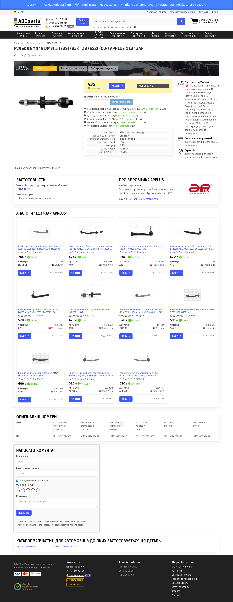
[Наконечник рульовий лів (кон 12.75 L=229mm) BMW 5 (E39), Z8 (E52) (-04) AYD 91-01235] (40, 295)
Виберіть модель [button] (103, 68)
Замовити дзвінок (75, 580)
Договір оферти (180, 583)
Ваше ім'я (22, 456)
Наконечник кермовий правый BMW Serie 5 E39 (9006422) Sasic (38, 374)
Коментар (23, 496)
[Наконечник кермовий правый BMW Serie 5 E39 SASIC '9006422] (40, 358)
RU (22, 12)
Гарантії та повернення (184, 579)
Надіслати (23, 512)
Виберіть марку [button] (72, 68)
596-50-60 (56, 19)
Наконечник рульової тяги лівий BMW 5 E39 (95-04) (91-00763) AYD (140, 247)
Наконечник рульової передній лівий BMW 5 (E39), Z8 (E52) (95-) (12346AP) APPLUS (91, 374)
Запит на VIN (75, 584)
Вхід (215, 12)
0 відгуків (36, 55)
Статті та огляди (180, 587)
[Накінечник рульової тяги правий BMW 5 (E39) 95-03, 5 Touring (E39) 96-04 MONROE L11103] (40, 231)
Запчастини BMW (25, 546)
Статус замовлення (182, 566)
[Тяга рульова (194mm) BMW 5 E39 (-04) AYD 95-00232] (91, 295)
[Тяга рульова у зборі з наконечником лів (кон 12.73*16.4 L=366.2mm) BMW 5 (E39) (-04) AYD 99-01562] (91, 231)
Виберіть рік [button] (45, 68)
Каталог (176, 591)
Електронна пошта (27, 468)
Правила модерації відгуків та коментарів (63, 525)
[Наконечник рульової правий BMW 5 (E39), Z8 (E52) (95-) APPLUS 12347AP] (142, 358)
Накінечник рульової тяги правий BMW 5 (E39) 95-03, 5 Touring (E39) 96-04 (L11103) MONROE (40, 247)
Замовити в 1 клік (121, 102)
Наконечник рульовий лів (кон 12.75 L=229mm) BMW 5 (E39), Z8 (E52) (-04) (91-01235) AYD (39, 310)
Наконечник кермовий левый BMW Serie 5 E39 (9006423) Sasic (192, 310)
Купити (117, 85)
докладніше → (191, 133)
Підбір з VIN (83, 22)
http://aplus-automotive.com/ (143, 199)
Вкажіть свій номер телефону (102, 96)
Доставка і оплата (156, 12)
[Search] (181, 21)
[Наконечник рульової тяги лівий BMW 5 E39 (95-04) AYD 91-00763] (142, 231)
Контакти (203, 12)
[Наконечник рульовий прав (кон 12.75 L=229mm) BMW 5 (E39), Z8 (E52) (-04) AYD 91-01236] (192, 231)
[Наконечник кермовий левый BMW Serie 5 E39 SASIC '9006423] (192, 295)
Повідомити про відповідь (32, 480)
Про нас (176, 595)
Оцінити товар (25, 484)
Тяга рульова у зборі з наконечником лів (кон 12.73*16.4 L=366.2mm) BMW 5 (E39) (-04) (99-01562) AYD (91, 247)
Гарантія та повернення (182, 12)
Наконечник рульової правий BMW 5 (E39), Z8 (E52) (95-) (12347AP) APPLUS (139, 374)
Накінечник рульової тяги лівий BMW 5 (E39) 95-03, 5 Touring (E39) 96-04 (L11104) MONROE (140, 310)
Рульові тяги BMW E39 (64, 546)
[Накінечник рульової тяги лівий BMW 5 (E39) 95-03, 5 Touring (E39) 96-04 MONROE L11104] (142, 295)
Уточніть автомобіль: (23, 68)
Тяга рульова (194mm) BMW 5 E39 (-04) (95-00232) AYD (89, 310)
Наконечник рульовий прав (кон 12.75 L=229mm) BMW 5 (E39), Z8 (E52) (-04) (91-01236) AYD (191, 247)
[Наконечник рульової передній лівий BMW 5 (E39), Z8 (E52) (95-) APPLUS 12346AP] (91, 358)
